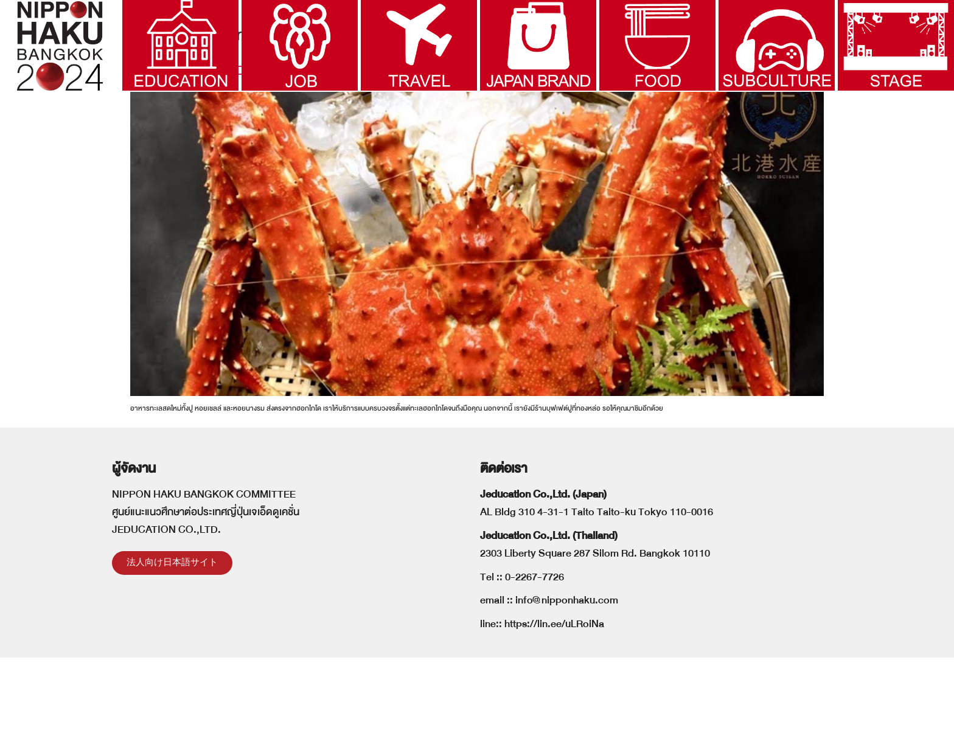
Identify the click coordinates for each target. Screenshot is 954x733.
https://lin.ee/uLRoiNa (554, 699)
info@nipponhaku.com (566, 676)
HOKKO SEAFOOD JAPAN (210, 146)
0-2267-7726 (534, 652)
